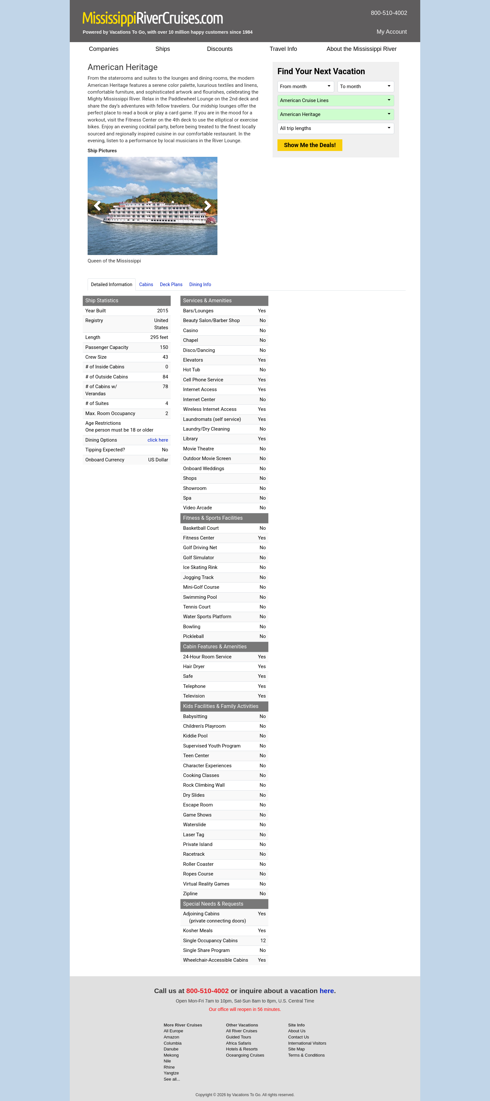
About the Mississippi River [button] (361, 49)
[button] (97, 206)
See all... (172, 1079)
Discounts (220, 49)
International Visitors (307, 1043)
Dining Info (200, 284)
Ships (162, 49)
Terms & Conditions (306, 1055)
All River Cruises (241, 1030)
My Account (392, 32)
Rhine (169, 1067)
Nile (167, 1061)
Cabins (146, 284)
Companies (103, 49)
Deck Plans (171, 284)
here (327, 990)
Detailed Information (111, 284)
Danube (171, 1049)
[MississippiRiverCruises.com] (153, 18)
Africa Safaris (238, 1043)
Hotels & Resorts (242, 1049)
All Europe (173, 1030)
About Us (296, 1030)
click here (158, 440)
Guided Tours (238, 1037)
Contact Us (298, 1037)
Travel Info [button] (283, 49)
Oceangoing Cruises (245, 1055)
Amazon (171, 1037)
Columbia (172, 1043)
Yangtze (171, 1073)
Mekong (171, 1055)
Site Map (296, 1049)
